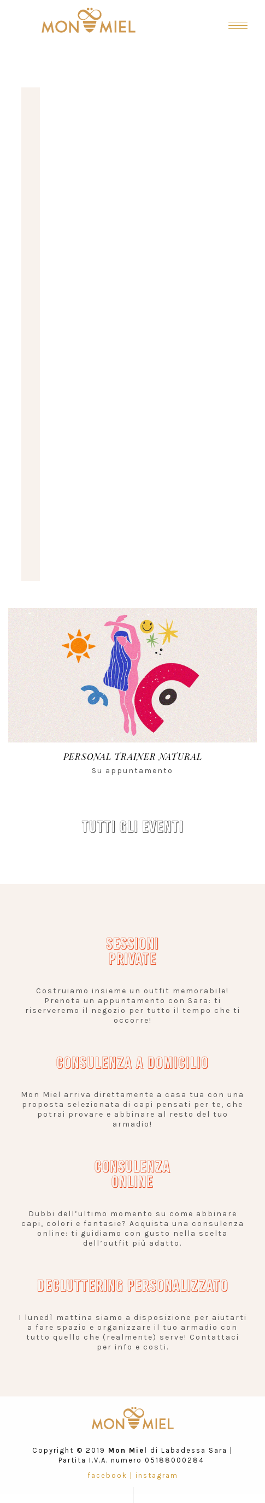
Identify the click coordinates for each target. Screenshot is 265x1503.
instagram (157, 1475)
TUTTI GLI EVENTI (133, 826)
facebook (107, 1475)
